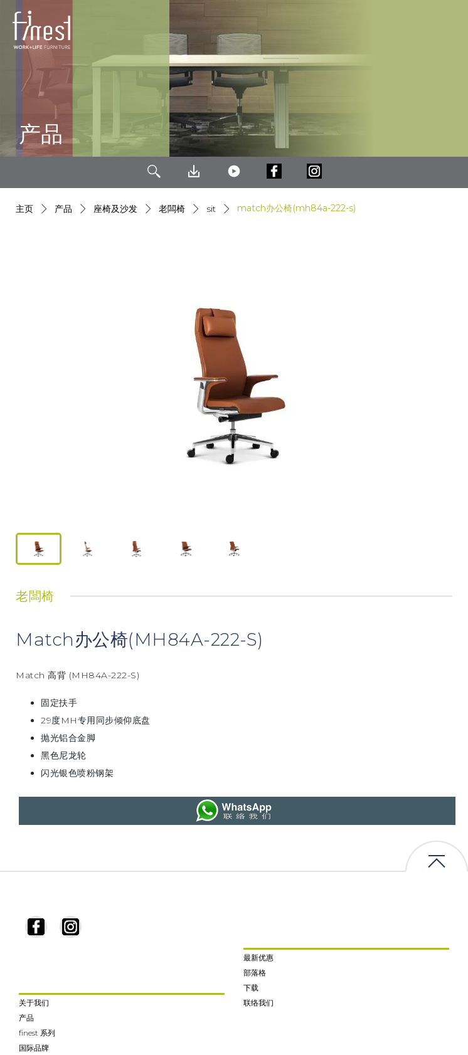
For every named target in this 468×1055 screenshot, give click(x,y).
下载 (250, 987)
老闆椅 (172, 208)
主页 (24, 208)
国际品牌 (34, 1047)
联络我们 (258, 1002)
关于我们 (34, 1002)
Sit (211, 208)
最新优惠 (258, 957)
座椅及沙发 (115, 208)
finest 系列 (37, 1032)
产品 (63, 208)
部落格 (254, 972)
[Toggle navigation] (448, 30)
